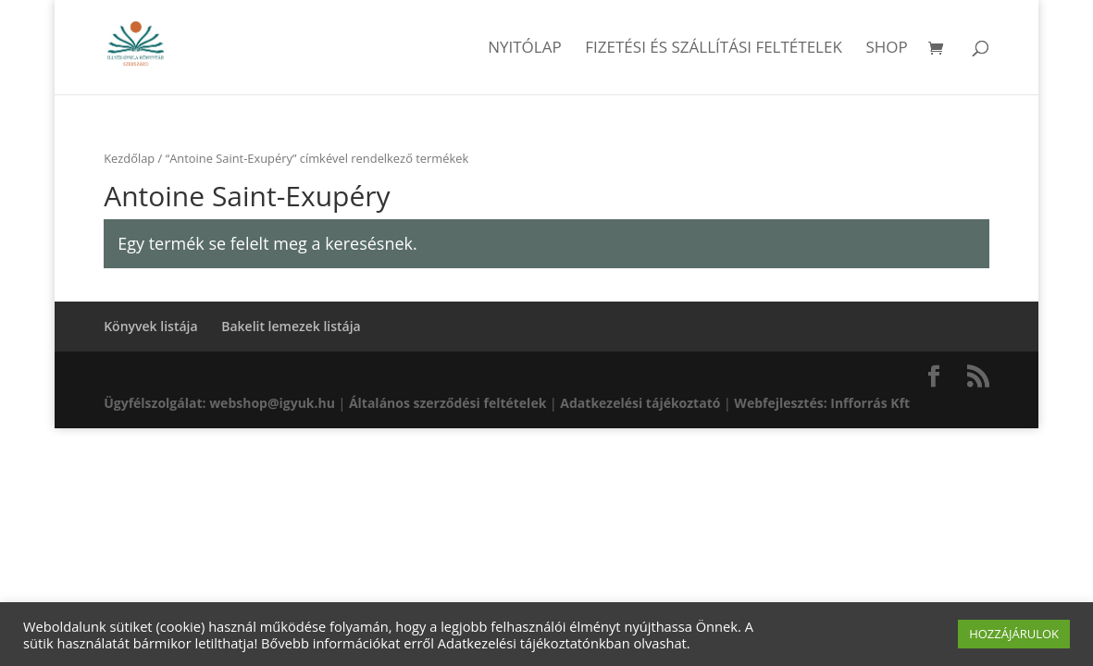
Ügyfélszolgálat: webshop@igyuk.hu (219, 403)
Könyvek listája (150, 326)
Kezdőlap (129, 158)
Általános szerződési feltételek (447, 403)
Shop (886, 49)
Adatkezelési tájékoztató (640, 403)
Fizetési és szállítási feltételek (713, 49)
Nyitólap (525, 49)
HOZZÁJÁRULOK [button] (1014, 633)
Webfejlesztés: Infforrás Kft (822, 403)
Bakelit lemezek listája (291, 326)
